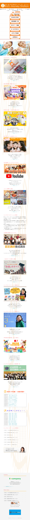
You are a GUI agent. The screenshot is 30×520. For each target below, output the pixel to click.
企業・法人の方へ (19, 9)
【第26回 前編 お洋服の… (13, 414)
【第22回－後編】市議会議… (13, 423)
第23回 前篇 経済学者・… (13, 422)
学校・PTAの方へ (11, 9)
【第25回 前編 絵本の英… (13, 417)
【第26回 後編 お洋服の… (13, 413)
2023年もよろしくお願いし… (13, 405)
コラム (22, 10)
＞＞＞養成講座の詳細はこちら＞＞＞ (15, 255)
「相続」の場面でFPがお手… (13, 395)
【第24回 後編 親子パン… (13, 418)
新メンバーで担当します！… (12, 403)
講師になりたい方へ (3, 9)
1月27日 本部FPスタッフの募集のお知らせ (10, 444)
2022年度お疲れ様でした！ (12, 404)
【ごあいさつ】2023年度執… (13, 400)
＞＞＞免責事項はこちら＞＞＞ (8, 486)
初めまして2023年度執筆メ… (13, 399)
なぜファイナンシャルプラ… (12, 394)
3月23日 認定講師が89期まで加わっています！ (11, 432)
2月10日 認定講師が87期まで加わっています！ (11, 442)
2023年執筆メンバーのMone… (13, 398)
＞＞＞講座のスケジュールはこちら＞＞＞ (15, 360)
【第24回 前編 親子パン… (13, 419)
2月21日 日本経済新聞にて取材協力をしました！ (11, 439)
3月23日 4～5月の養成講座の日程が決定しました (11, 430)
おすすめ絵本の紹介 (15, 10)
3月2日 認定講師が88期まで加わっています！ (11, 437)
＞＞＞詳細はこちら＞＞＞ (15, 80)
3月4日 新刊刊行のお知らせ (8, 496)
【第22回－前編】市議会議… (13, 424)
